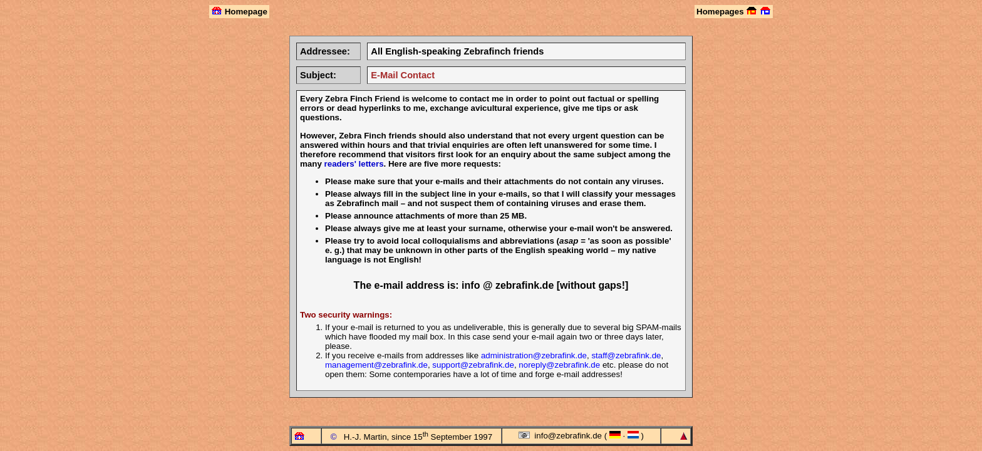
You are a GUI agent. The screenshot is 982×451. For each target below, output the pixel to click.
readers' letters (354, 163)
